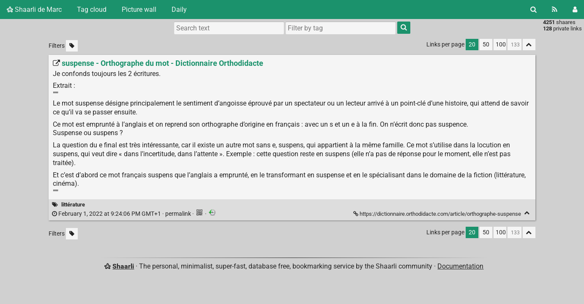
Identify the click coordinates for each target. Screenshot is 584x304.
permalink (122, 213)
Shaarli (123, 266)
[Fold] (527, 213)
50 (486, 44)
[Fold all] (529, 44)
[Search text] (229, 28)
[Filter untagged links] (72, 46)
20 (472, 44)
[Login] (575, 9)
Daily (179, 9)
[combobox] (341, 28)
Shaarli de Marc (34, 9)
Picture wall (139, 9)
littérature (73, 204)
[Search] (533, 9)
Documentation (460, 266)
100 (501, 44)
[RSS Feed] (554, 9)
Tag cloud (91, 9)
